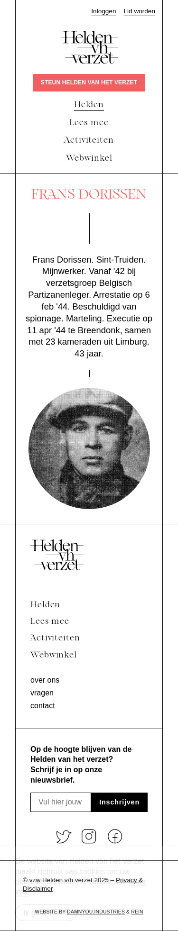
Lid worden (139, 11)
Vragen (42, 693)
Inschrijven (119, 802)
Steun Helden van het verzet (89, 82)
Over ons (44, 680)
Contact (42, 706)
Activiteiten (55, 638)
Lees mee (49, 622)
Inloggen (103, 11)
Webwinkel (53, 655)
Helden (45, 605)
